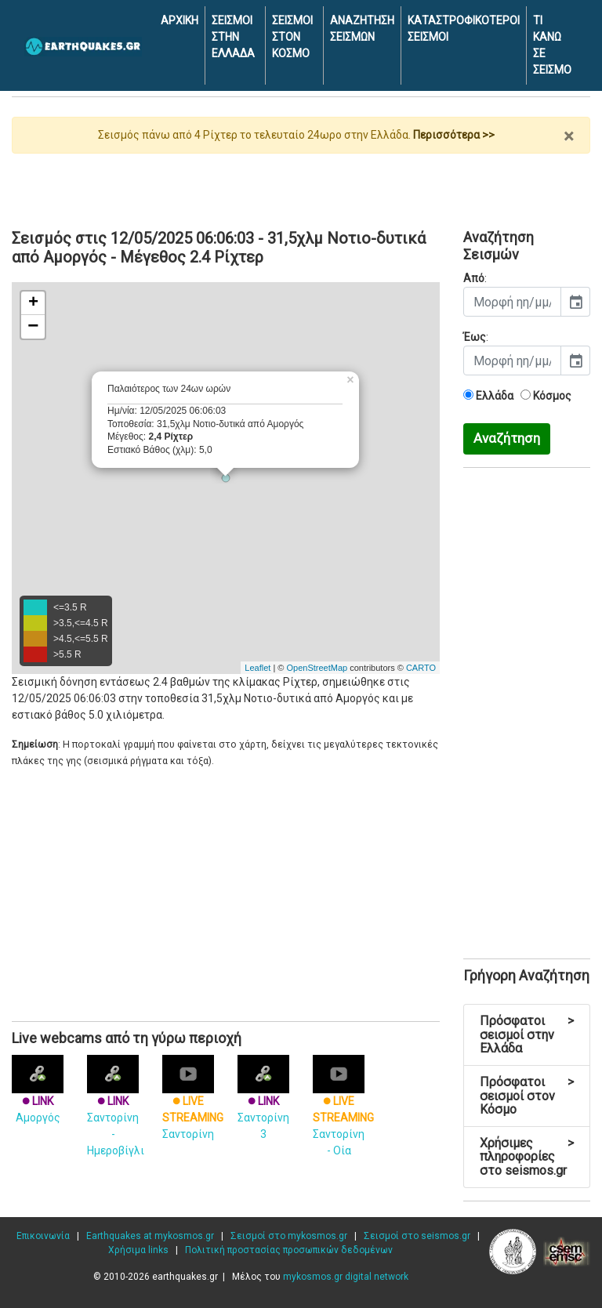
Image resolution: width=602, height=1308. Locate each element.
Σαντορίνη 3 (263, 1103)
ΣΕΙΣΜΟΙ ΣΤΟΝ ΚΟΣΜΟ (292, 37)
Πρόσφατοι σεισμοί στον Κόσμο (527, 1095)
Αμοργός (37, 1095)
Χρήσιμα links (138, 1250)
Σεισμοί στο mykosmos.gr (288, 1235)
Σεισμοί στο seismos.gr (417, 1235)
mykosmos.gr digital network (345, 1276)
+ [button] (33, 303)
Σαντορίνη (192, 1103)
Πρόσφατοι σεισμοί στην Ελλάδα (527, 1034)
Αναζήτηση (506, 438)
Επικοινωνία (43, 1235)
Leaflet (257, 667)
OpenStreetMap (316, 667)
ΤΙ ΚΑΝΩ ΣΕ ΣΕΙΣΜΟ (552, 45)
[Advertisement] (301, 184)
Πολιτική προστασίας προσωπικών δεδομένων (289, 1250)
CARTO (421, 667)
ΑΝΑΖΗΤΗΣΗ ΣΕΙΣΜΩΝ (362, 28)
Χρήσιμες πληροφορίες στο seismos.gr (527, 1157)
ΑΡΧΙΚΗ (179, 20)
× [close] (569, 136)
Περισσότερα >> (454, 135)
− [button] (32, 327)
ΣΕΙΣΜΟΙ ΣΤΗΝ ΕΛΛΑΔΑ (233, 37)
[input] (512, 302)
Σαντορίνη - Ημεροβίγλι (115, 1112)
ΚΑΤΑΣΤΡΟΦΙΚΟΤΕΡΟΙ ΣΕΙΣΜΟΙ (464, 28)
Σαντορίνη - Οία (343, 1112)
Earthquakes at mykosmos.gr (150, 1235)
